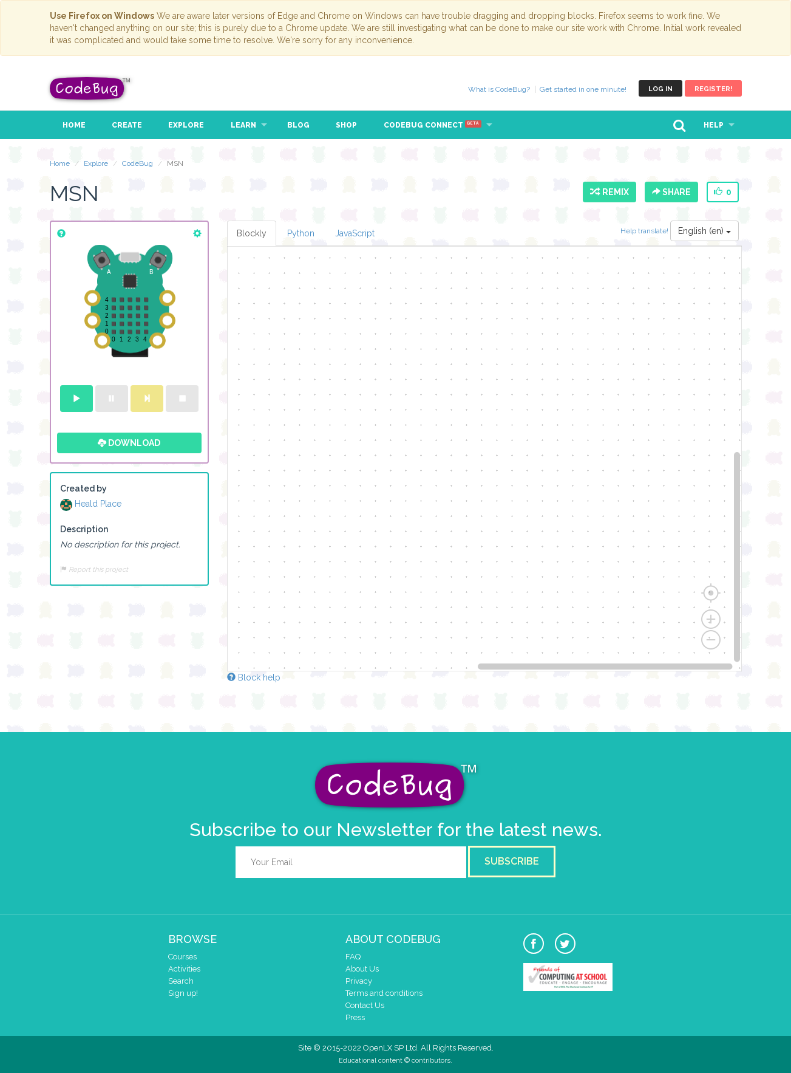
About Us (362, 968)
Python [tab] (300, 233)
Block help (253, 677)
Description (84, 529)
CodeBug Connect (432, 125)
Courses (182, 956)
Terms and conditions (384, 993)
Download (129, 443)
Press (355, 1017)
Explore (186, 125)
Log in (660, 89)
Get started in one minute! (583, 89)
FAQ (353, 956)
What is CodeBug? (499, 89)
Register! (713, 89)
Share (671, 192)
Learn (243, 125)
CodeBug (90, 88)
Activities (184, 968)
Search (181, 981)
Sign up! (183, 993)
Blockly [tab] (251, 233)
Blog (298, 125)
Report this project (94, 569)
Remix (609, 192)
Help (714, 125)
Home (74, 125)
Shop (346, 125)
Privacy (358, 981)
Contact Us (364, 1005)
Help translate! (645, 231)
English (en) (704, 231)
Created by (83, 488)
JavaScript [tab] (355, 233)
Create (127, 125)
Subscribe (511, 861)
